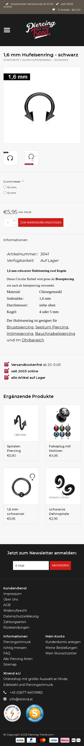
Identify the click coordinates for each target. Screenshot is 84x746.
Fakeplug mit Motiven (60, 448)
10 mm (12, 187)
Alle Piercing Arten (17, 659)
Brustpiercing (20, 327)
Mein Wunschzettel (60, 653)
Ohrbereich (33, 340)
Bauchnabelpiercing (55, 333)
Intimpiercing (20, 333)
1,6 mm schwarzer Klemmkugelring (20, 511)
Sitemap (10, 664)
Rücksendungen (16, 627)
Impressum (12, 594)
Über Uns (10, 599)
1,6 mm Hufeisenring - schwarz (45, 59)
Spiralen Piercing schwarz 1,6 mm (20, 448)
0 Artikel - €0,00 (66, 9)
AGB (7, 605)
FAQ (6, 653)
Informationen (15, 240)
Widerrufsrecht (15, 611)
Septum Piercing (51, 327)
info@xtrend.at (21, 699)
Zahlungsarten (14, 622)
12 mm (11, 193)
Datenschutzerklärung (21, 616)
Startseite (11, 59)
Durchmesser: (13, 181)
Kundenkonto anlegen (63, 642)
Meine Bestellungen (61, 648)
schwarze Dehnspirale (59, 511)
